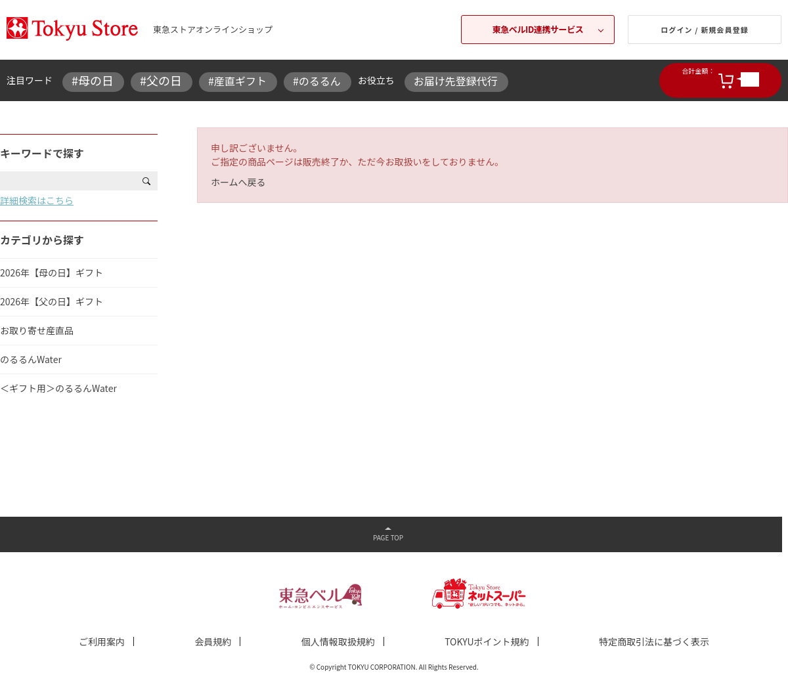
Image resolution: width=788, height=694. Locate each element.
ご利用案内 (102, 641)
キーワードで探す (42, 153)
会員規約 (212, 641)
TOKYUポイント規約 (487, 641)
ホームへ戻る (238, 181)
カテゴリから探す (42, 240)
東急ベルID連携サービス (538, 29)
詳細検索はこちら (37, 200)
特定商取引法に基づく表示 (654, 641)
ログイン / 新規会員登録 (705, 29)
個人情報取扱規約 (338, 641)
